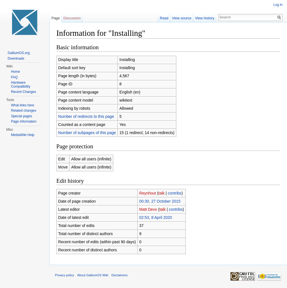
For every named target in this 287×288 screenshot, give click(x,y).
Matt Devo (148, 209)
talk (161, 193)
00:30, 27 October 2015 (159, 201)
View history (204, 18)
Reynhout (147, 193)
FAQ (14, 77)
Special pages (21, 116)
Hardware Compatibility (20, 84)
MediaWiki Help (22, 135)
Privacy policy (64, 275)
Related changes (23, 111)
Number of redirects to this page (86, 116)
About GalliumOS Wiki (92, 275)
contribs (175, 193)
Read (164, 18)
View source (181, 18)
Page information (23, 121)
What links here (22, 105)
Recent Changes (23, 92)
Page (55, 18)
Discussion (72, 18)
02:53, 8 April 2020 (155, 217)
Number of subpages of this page (87, 132)
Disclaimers (119, 275)
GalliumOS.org (19, 53)
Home (15, 72)
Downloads (16, 58)
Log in (278, 5)
